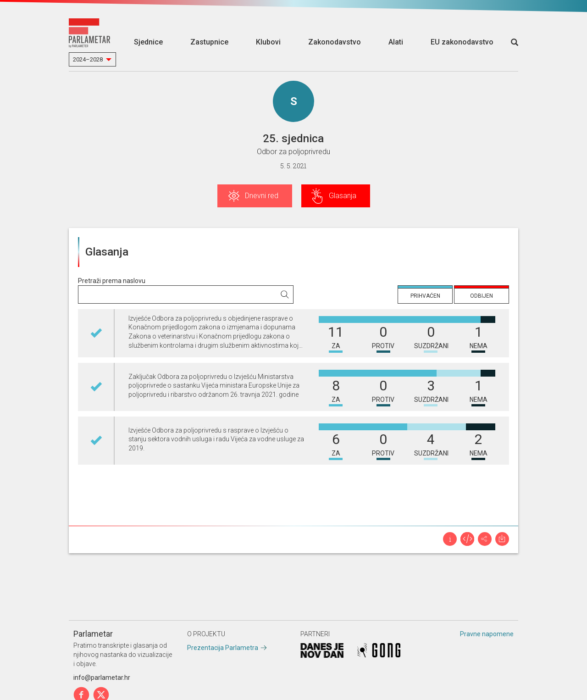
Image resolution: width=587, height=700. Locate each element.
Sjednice (148, 42)
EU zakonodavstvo (462, 42)
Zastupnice (209, 42)
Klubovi (268, 42)
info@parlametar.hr (101, 677)
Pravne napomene (487, 634)
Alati (395, 42)
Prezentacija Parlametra (222, 647)
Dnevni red (261, 195)
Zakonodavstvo (334, 42)
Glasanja (342, 195)
